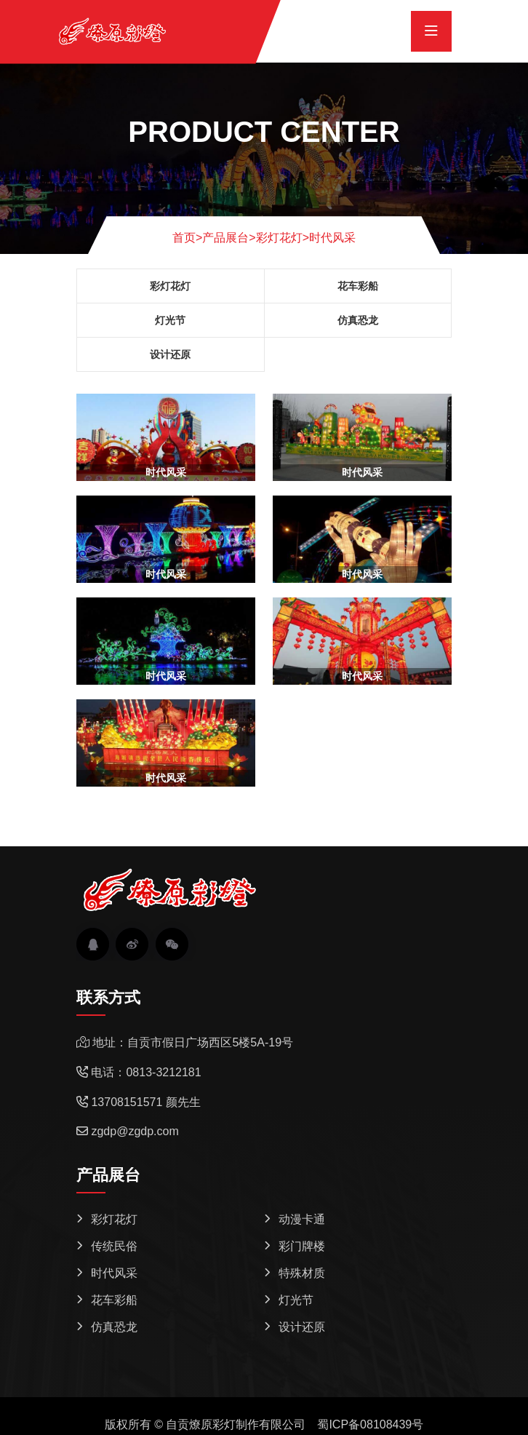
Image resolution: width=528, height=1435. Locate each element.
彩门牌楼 (302, 1246)
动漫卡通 (302, 1219)
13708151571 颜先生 (145, 1102)
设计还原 (170, 354)
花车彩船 (357, 286)
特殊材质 (302, 1273)
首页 (187, 237)
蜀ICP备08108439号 (370, 1424)
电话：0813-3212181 (146, 1072)
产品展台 (225, 237)
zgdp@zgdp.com (134, 1131)
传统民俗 (114, 1246)
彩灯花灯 (279, 237)
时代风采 (332, 237)
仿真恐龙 (357, 320)
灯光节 (170, 320)
